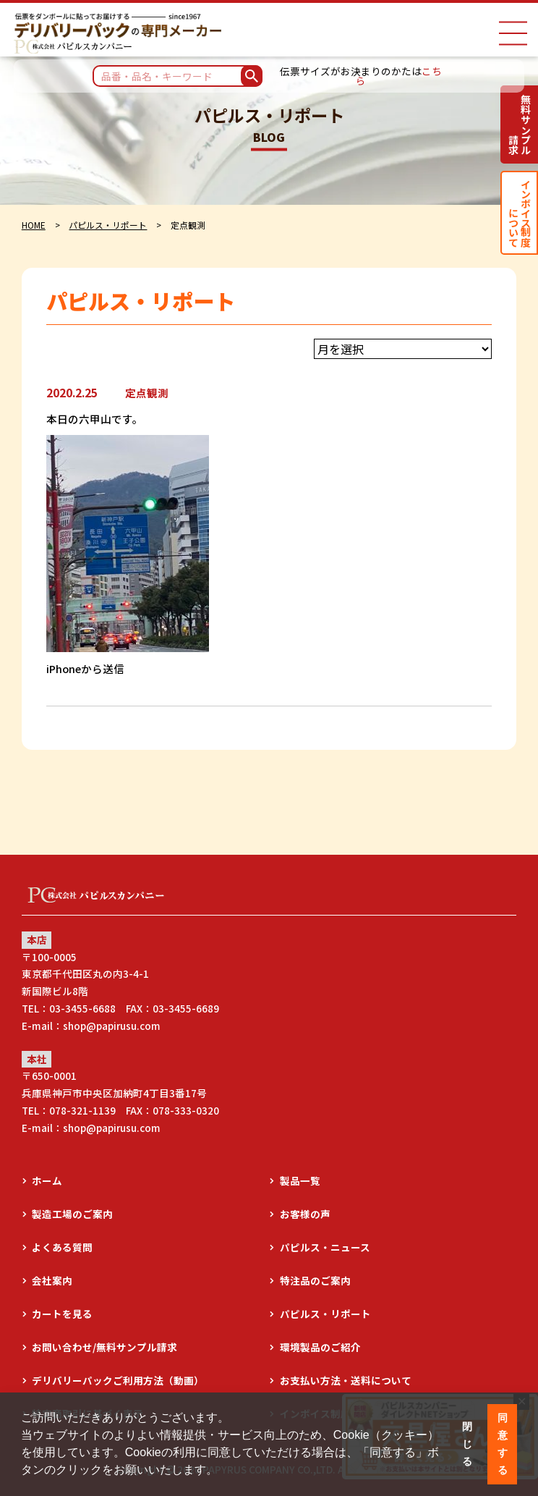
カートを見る (62, 1313)
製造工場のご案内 (72, 1213)
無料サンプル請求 (519, 124)
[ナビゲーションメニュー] (513, 34)
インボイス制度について (519, 212)
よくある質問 (62, 1247)
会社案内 (52, 1280)
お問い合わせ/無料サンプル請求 (104, 1347)
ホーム (47, 1180)
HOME (34, 225)
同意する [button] (503, 1444)
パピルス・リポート (108, 225)
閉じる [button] (467, 1444)
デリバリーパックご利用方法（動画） (118, 1380)
